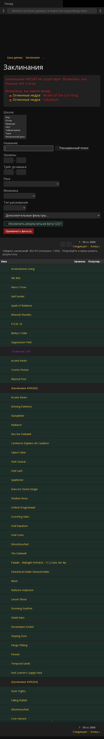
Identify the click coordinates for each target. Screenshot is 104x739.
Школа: (9, 112)
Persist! (15, 654)
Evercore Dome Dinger (24, 489)
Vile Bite (15, 278)
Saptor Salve (18, 452)
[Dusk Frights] (6, 691)
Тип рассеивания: (16, 202)
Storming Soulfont (21, 608)
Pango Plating (19, 645)
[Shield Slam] (6, 617)
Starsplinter (17, 415)
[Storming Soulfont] (6, 608)
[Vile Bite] (6, 277)
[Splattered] (6, 479)
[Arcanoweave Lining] (6, 268)
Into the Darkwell (21, 434)
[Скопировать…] (63, 244)
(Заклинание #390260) (24, 388)
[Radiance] (6, 424)
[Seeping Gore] (6, 635)
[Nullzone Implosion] (6, 590)
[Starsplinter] (6, 415)
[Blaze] (6, 580)
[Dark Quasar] (6, 461)
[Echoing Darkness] (6, 406)
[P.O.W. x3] (6, 323)
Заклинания (33, 57)
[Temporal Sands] (6, 663)
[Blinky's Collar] (6, 333)
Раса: (7, 179)
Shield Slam (17, 617)
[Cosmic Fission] (6, 369)
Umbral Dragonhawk (23, 507)
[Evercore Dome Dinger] (6, 489)
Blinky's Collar (19, 333)
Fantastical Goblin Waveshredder (30, 571)
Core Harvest (18, 718)
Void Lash (16, 470)
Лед (15, 117)
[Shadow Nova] (6, 498)
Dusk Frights (18, 691)
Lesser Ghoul (18, 599)
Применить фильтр (19, 231)
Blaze (14, 581)
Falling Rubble (19, 700)
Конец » (95, 246)
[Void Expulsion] (6, 525)
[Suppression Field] (6, 342)
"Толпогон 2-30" (21, 351)
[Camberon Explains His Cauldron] (6, 443)
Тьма (15, 133)
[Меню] (3, 10)
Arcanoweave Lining (22, 269)
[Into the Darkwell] (6, 434)
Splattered (17, 480)
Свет (15, 127)
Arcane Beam (19, 360)
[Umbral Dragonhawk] (6, 507)
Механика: (11, 191)
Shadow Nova (19, 498)
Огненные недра (24, 95)
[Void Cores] (6, 534)
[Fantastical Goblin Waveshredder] (6, 571)
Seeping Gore (19, 636)
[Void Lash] (6, 470)
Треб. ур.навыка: (15, 167)
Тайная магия (15, 130)
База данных (14, 57)
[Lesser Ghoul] (6, 599)
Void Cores (17, 535)
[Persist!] (6, 654)
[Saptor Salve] (6, 452)
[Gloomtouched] (6, 544)
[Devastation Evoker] (6, 626)
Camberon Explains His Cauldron (30, 443)
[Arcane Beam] (6, 360)
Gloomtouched (20, 544)
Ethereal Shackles (21, 314)
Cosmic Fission (20, 369)
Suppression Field (21, 342)
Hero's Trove (18, 287)
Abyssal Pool (18, 379)
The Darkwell (18, 553)
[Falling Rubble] (6, 700)
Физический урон (15, 136)
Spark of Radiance (21, 305)
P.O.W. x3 (16, 324)
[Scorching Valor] (6, 516)
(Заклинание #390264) (24, 682)
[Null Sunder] (6, 296)
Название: (11, 143)
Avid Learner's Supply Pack (26, 672)
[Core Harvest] (6, 718)
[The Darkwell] (6, 553)
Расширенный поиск (74, 148)
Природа (15, 123)
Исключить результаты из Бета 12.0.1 (35, 224)
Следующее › (80, 246)
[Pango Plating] (6, 645)
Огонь (15, 120)
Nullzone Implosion (22, 590)
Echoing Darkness (21, 406)
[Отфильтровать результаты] (69, 244)
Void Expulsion (19, 526)
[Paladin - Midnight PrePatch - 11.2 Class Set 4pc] (6, 562)
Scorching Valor (20, 516)
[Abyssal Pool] (6, 378)
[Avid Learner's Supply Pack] (6, 672)
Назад (8, 4)
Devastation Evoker (22, 626)
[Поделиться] (100, 10)
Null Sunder (17, 296)
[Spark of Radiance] (6, 305)
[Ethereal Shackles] (6, 314)
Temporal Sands (20, 663)
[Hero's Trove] (6, 287)
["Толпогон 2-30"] (6, 351)
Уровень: (10, 155)
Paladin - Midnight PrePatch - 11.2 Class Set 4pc (39, 562)
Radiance (16, 425)
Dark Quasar (18, 461)
